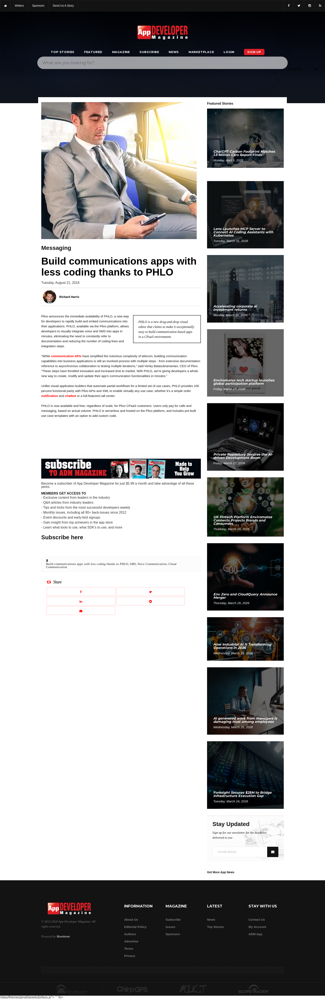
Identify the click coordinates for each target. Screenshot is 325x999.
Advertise (131, 941)
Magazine (121, 52)
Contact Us (257, 919)
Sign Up (254, 52)
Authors (130, 934)
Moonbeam (63, 936)
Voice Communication (152, 564)
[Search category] (294, 69)
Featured (93, 52)
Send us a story (63, 5)
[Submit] (316, 69)
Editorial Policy (135, 927)
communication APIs (66, 356)
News (174, 52)
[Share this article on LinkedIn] (81, 601)
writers (19, 5)
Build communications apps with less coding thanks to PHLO (87, 564)
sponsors (38, 5)
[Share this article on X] (150, 592)
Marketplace (201, 52)
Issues (170, 927)
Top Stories (62, 52)
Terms (128, 948)
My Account (257, 927)
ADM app (255, 934)
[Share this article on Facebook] (81, 592)
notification (49, 396)
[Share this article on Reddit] (150, 601)
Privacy (129, 956)
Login (229, 52)
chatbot (70, 396)
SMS (133, 564)
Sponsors (173, 934)
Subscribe (149, 52)
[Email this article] (81, 611)
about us (131, 919)
